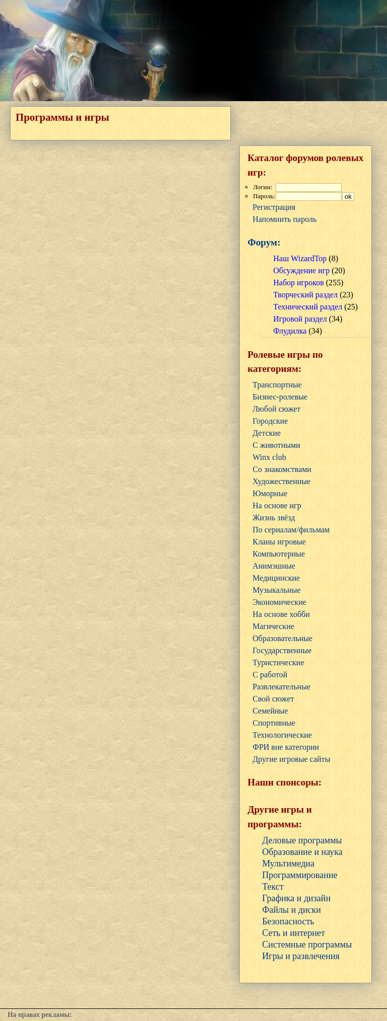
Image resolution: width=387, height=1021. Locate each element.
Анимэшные (273, 566)
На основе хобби (281, 614)
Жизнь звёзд (273, 517)
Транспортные (277, 384)
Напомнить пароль (284, 219)
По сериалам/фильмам (291, 529)
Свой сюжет (273, 698)
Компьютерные (278, 553)
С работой (269, 674)
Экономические (279, 602)
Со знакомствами (281, 469)
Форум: (263, 242)
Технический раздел (307, 306)
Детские (266, 433)
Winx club (269, 457)
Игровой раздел (300, 319)
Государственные (281, 650)
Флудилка (289, 331)
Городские (270, 421)
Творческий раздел (305, 294)
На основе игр (276, 505)
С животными (276, 445)
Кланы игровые (279, 541)
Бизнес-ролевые (279, 396)
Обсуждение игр (301, 270)
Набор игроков (298, 282)
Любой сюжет (276, 409)
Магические (273, 626)
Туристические (278, 662)
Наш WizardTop (300, 258)
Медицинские (276, 578)
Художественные (281, 481)
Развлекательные (281, 686)
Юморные (269, 493)
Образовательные (282, 638)
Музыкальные (276, 590)
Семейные (270, 710)
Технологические (282, 735)
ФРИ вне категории (285, 747)
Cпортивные (273, 723)
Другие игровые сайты (291, 759)
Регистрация (273, 207)
